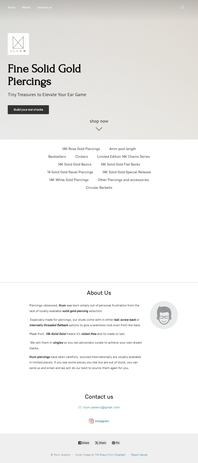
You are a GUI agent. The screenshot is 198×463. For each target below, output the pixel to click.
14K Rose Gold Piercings (81, 149)
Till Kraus (101, 454)
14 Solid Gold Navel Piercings (70, 172)
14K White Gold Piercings (69, 180)
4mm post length (122, 149)
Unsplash (119, 454)
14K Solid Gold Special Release (126, 172)
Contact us (44, 7)
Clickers (81, 156)
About (26, 7)
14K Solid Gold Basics (74, 164)
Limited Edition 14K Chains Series (123, 156)
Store (11, 7)
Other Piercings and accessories (123, 180)
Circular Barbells (99, 187)
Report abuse (139, 454)
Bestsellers (57, 156)
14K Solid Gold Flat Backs (120, 164)
